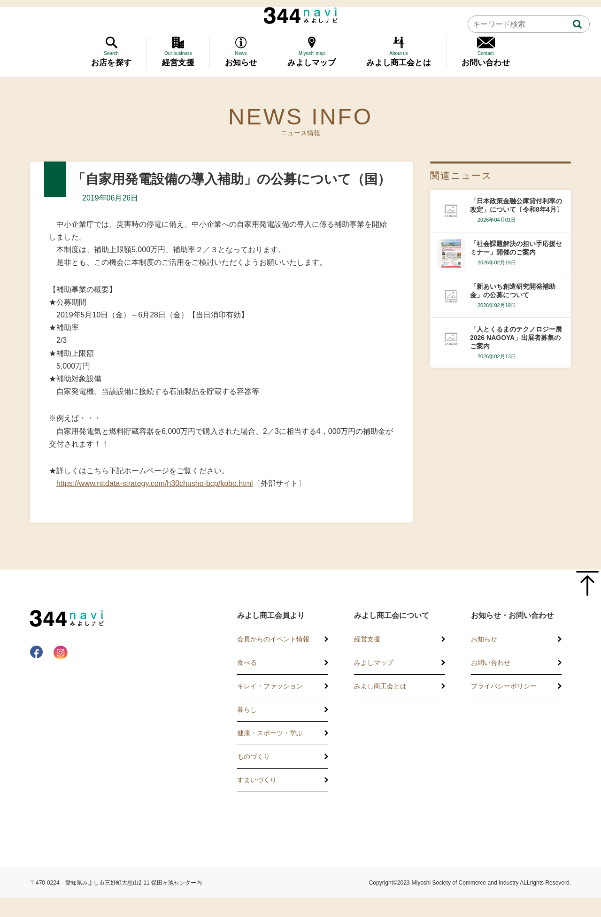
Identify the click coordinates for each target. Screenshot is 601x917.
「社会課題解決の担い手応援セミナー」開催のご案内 (516, 248)
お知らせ (484, 639)
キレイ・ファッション (270, 686)
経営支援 (367, 639)
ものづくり (253, 756)
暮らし (247, 709)
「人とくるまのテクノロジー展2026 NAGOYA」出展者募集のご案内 (516, 337)
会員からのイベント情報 (273, 639)
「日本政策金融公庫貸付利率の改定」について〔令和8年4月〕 (516, 205)
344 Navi (301, 15)
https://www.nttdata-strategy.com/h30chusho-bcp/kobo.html (154, 483)
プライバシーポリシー (504, 686)
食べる (247, 662)
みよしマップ (373, 662)
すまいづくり (257, 780)
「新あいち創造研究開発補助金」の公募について (512, 291)
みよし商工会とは (380, 686)
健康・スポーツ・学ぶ (270, 733)
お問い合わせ (490, 662)
